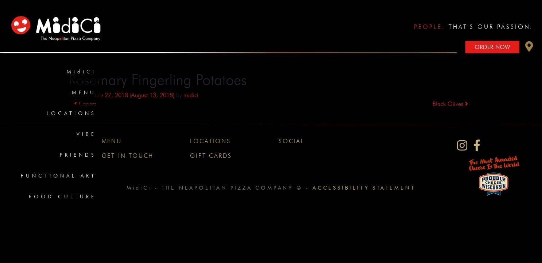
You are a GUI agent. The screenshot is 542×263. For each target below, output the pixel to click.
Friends (78, 155)
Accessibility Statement (364, 187)
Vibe (86, 134)
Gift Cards (211, 155)
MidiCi (81, 72)
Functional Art (58, 176)
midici (190, 95)
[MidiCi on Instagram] (462, 145)
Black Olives (450, 103)
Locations (71, 113)
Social (292, 141)
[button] (529, 48)
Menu (84, 92)
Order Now (492, 46)
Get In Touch (128, 155)
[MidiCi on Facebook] (477, 145)
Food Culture (62, 196)
